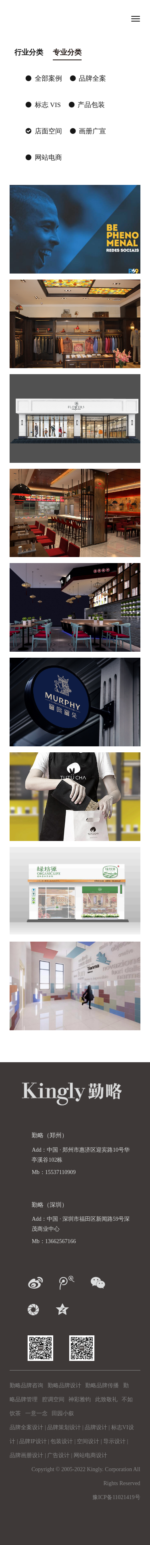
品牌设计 (96, 1427)
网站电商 (44, 157)
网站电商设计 (90, 1455)
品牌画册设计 (26, 1455)
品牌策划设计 (64, 1427)
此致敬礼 (106, 1399)
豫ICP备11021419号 (116, 1497)
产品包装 (87, 105)
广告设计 (58, 1455)
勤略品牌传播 (102, 1385)
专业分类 (67, 52)
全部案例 (44, 78)
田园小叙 (63, 1413)
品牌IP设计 (32, 1441)
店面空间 (44, 131)
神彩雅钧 (79, 1399)
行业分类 (28, 52)
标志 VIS (43, 105)
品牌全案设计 (26, 1427)
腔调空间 (53, 1399)
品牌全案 (88, 78)
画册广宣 (88, 131)
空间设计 (88, 1441)
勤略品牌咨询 (26, 1385)
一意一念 (36, 1413)
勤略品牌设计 (64, 1385)
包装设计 (61, 1441)
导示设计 (114, 1441)
